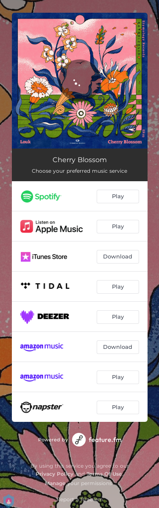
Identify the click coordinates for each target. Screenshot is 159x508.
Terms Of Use (104, 474)
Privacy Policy (54, 474)
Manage (55, 483)
